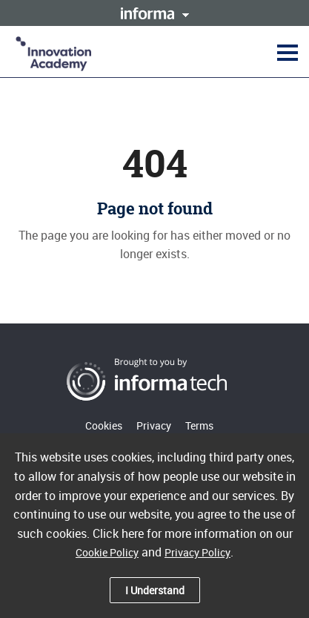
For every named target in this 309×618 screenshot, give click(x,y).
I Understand (155, 590)
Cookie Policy (107, 552)
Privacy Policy (197, 552)
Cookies (103, 425)
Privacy (153, 425)
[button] (285, 52)
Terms (199, 425)
